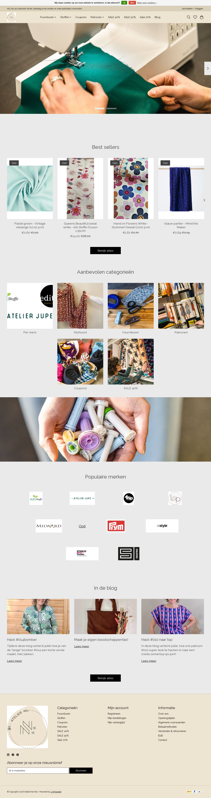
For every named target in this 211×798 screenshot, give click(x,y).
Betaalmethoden (167, 726)
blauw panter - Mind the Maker (181, 225)
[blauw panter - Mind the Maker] (181, 188)
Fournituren (130, 332)
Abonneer (81, 770)
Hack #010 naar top (156, 639)
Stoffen (61, 718)
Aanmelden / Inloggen (192, 9)
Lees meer (14, 661)
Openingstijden (166, 718)
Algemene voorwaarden (171, 722)
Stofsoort (80, 332)
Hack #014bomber (22, 639)
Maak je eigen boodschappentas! (101, 639)
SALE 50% (130, 17)
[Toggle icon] (188, 17)
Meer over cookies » (147, 3)
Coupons (81, 17)
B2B (160, 735)
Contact (162, 739)
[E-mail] (38, 771)
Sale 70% (145, 17)
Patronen (181, 332)
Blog (157, 17)
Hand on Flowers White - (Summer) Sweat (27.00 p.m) (131, 225)
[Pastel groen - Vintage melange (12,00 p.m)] (30, 188)
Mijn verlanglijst (116, 722)
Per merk (29, 332)
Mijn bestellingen (117, 718)
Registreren (114, 713)
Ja (124, 3)
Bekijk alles (105, 250)
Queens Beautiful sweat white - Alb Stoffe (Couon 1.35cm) (80, 227)
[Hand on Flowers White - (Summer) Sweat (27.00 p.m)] (131, 188)
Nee (132, 3)
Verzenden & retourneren (172, 731)
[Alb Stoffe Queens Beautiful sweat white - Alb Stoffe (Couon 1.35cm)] (80, 188)
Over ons (163, 713)
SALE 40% (114, 17)
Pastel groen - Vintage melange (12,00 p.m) (29, 225)
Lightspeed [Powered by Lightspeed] (56, 792)
